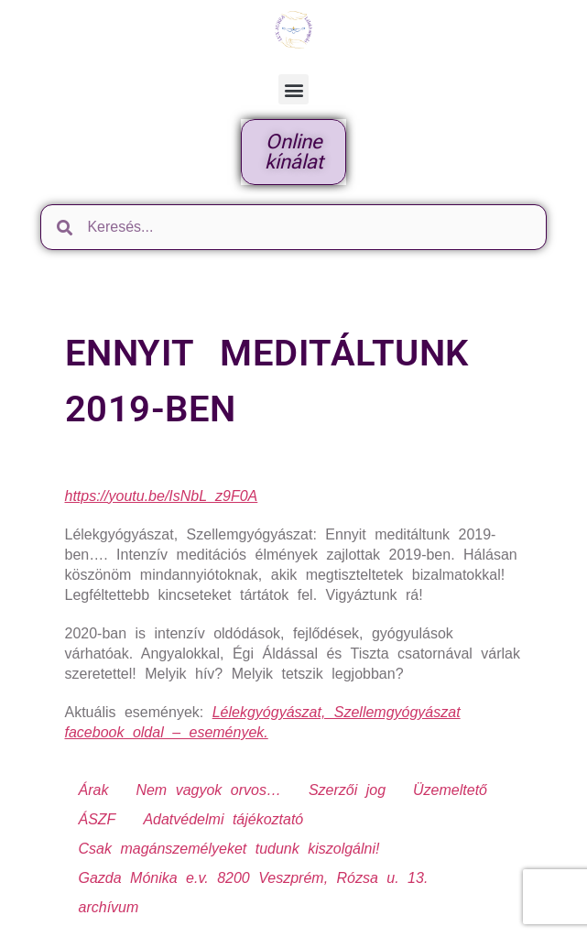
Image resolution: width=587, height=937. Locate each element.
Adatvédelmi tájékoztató (223, 819)
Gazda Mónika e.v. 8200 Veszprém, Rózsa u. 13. (254, 878)
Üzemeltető (450, 790)
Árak (94, 790)
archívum (109, 907)
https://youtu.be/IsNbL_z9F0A (161, 496)
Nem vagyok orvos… (208, 790)
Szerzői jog (347, 790)
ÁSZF (97, 819)
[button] (293, 89)
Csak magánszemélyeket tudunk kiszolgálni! (229, 848)
